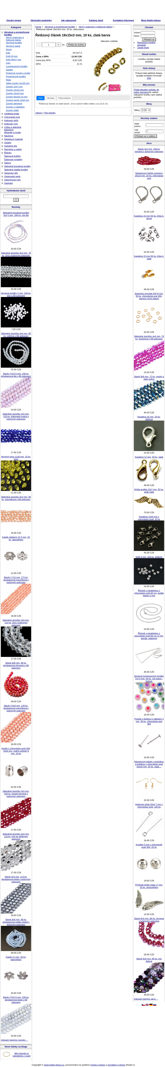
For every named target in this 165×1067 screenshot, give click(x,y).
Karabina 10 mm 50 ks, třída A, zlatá (149, 257)
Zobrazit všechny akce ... (146, 999)
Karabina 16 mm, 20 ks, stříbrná (148, 418)
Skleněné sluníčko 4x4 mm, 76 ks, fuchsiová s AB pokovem (149, 337)
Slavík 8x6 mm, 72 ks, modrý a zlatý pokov (149, 377)
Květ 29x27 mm (13, 59)
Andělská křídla (11, 113)
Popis (40, 98)
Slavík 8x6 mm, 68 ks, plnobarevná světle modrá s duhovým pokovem (16, 922)
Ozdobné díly (10, 146)
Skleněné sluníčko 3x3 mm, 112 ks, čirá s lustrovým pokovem (16, 622)
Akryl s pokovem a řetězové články (15, 38)
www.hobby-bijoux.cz (54, 1065)
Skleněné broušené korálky (17, 166)
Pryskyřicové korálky (16, 76)
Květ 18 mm (12, 56)
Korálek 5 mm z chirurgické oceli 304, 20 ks (149, 845)
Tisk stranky (50, 113)
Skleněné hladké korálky (16, 169)
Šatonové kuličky (12, 156)
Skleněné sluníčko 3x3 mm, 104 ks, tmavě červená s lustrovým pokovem (16, 794)
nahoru (38, 113)
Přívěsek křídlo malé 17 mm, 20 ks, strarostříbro (149, 886)
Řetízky (7, 152)
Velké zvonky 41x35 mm (17, 83)
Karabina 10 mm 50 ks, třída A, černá (149, 217)
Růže (8, 80)
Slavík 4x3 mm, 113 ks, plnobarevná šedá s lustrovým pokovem (16, 879)
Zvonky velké (12, 110)
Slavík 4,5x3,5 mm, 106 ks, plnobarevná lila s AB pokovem (16, 374)
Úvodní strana (13, 20)
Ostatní (9, 69)
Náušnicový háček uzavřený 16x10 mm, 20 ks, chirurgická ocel (149, 176)
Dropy (9, 49)
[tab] (40, 98)
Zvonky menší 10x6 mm (17, 100)
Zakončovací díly (12, 180)
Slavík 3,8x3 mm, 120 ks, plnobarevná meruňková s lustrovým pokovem (16, 708)
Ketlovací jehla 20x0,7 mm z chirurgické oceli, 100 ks (149, 805)
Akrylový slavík (13, 46)
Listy (8, 63)
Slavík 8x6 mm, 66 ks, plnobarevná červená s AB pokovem (16, 665)
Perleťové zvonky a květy (18, 73)
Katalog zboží (96, 20)
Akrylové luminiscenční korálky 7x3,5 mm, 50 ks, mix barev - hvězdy (149, 678)
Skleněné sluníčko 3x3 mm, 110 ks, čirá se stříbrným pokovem (16, 836)
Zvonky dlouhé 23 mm (16, 97)
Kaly (8, 53)
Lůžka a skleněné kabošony (12, 128)
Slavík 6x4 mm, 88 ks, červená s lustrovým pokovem (149, 919)
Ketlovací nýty (11, 124)
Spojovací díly (11, 173)
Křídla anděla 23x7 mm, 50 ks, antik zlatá (149, 490)
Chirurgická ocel (12, 117)
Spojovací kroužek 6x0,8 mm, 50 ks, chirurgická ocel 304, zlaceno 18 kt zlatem (149, 296)
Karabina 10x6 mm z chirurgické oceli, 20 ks (149, 517)
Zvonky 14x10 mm (15, 90)
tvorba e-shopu (98, 1065)
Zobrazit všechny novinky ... (14, 1040)
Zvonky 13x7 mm (14, 86)
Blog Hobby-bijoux (151, 20)
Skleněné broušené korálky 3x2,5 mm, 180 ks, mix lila (16, 214)
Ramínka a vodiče (13, 149)
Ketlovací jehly (11, 120)
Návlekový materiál (13, 139)
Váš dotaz (50, 98)
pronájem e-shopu (116, 1065)
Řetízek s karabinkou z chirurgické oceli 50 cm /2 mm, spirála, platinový (149, 636)
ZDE (149, 78)
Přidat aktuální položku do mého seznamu (146, 90)
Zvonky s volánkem (15, 107)
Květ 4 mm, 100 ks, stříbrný (149, 557)
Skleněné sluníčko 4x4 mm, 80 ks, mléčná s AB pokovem (16, 334)
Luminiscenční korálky (16, 66)
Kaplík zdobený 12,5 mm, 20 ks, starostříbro (16, 538)
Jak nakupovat (68, 20)
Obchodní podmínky (41, 20)
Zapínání (8, 183)
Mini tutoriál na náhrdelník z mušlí (21, 1054)
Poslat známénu (64, 98)
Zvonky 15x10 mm (15, 93)
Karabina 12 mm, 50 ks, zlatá (149, 457)
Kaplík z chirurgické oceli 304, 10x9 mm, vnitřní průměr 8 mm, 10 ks (16, 751)
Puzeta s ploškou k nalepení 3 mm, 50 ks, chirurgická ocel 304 (148, 721)
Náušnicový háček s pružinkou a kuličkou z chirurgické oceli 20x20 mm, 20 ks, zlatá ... (149, 764)
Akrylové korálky (14, 42)
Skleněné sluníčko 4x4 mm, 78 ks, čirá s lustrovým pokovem (16, 254)
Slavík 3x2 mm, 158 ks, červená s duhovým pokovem (149, 150)
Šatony (7, 163)
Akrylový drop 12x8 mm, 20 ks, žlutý (16, 457)
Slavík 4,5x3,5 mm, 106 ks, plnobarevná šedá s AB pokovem (16, 1000)
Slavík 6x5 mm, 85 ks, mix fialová (149, 960)
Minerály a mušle (12, 132)
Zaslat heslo (143, 47)
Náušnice (8, 136)
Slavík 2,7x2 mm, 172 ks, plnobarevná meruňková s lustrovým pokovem (16, 580)
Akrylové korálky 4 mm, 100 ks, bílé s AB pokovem (16, 294)
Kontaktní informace (123, 20)
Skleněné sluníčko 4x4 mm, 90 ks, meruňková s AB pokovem (16, 498)
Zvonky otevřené (14, 103)
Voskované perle (12, 176)
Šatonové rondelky (13, 159)
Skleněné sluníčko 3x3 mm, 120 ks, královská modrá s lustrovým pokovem (16, 416)
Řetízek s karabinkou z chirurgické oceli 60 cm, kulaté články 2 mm (149, 593)
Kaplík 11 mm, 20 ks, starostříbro (16, 958)
